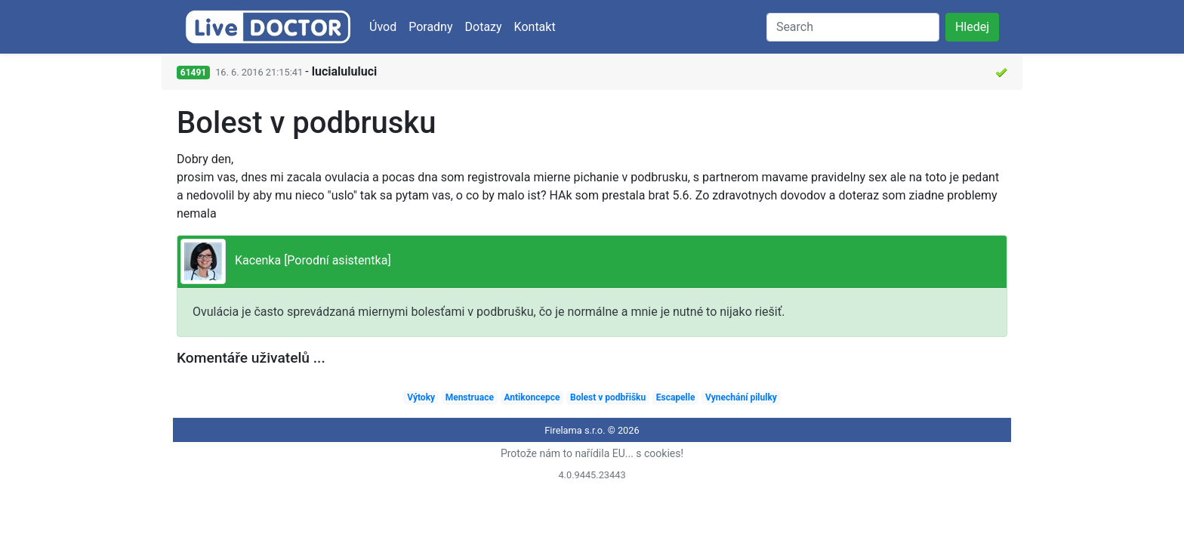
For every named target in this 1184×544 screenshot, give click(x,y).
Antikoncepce (532, 397)
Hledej (972, 27)
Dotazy (483, 27)
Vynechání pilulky (741, 397)
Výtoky (421, 397)
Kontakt (535, 27)
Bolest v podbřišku (608, 397)
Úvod (382, 27)
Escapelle (675, 397)
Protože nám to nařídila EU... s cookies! (592, 453)
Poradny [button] (430, 27)
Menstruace (470, 397)
